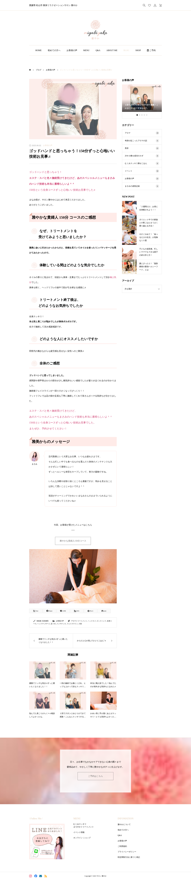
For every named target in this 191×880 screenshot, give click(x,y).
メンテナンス (61, 624)
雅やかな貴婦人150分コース (73, 541)
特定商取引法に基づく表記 (129, 857)
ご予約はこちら (95, 776)
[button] (139, 115)
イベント (142, 171)
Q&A (98, 50)
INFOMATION (126, 818)
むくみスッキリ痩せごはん (142, 163)
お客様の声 (72, 50)
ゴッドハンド (101, 621)
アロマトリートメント (79, 621)
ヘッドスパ (92, 621)
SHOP (138, 50)
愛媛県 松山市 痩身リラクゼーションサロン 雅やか (53, 5)
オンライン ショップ (82, 838)
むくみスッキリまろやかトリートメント (83, 825)
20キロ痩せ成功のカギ (142, 155)
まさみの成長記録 (142, 186)
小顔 (80, 624)
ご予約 (151, 50)
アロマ (142, 133)
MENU (86, 50)
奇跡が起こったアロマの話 (142, 140)
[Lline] (63, 611)
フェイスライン (72, 624)
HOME (38, 50)
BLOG (126, 50)
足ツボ (53, 624)
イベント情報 (78, 832)
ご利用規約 (122, 846)
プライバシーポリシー (127, 852)
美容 (142, 148)
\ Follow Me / (35, 818)
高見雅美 (45, 621)
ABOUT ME (111, 50)
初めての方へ (54, 50)
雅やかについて (124, 824)
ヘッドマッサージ (43, 624)
